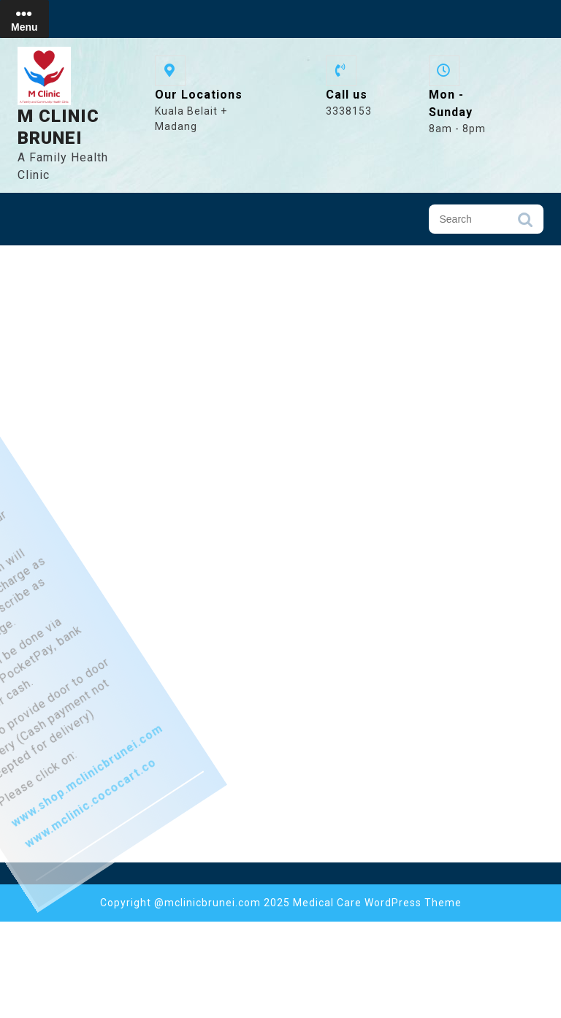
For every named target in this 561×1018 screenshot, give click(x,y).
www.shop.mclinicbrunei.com (97, 842)
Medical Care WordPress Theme (377, 902)
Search (525, 223)
